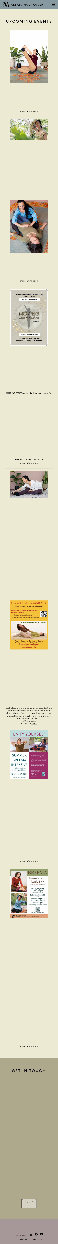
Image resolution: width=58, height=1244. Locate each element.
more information (29, 111)
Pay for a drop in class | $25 (29, 459)
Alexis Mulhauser (23, 4)
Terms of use (22, 1239)
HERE (34, 723)
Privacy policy (37, 1239)
